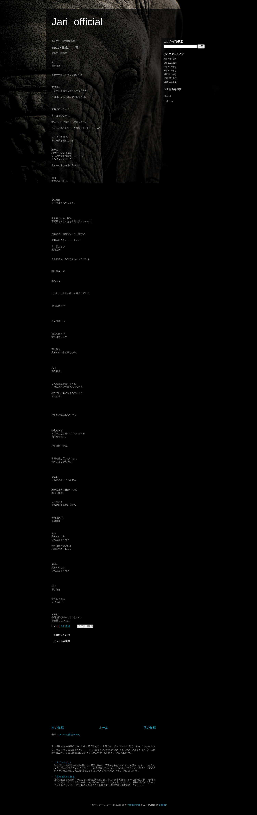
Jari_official (77, 21)
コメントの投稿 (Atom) (68, 734)
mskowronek (134, 805)
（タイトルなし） (63, 762)
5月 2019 (168, 70)
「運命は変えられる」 (65, 776)
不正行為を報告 (173, 89)
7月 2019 (168, 66)
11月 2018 (169, 82)
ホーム (103, 727)
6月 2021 (168, 63)
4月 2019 (168, 74)
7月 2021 (168, 59)
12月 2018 (169, 78)
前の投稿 (150, 727)
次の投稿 (58, 727)
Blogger (162, 805)
